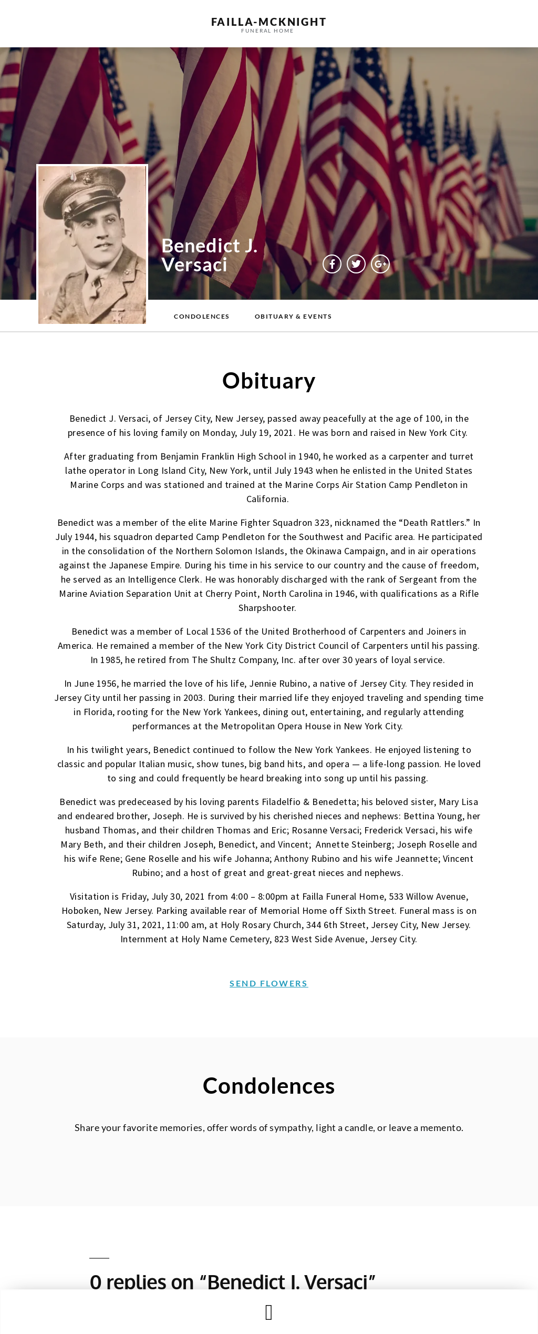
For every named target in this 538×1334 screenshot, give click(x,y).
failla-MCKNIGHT (269, 21)
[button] (269, 1312)
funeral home (267, 30)
